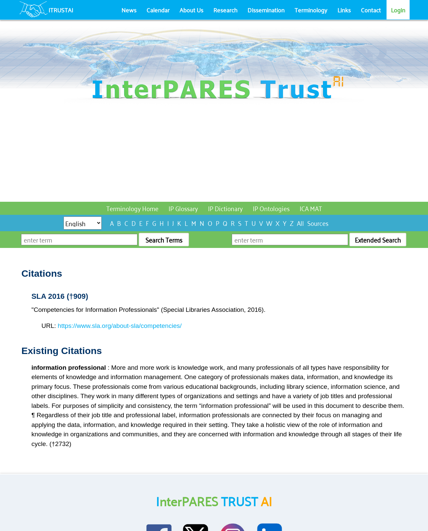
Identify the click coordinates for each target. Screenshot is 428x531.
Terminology (311, 9)
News (128, 9)
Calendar (158, 9)
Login (398, 9)
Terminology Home (132, 208)
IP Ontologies (271, 208)
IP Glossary (183, 208)
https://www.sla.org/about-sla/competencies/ (120, 325)
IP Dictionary (225, 208)
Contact (371, 9)
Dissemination (266, 9)
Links (344, 9)
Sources (317, 223)
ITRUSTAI (60, 9)
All (300, 223)
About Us (191, 9)
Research (225, 9)
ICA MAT (311, 208)
